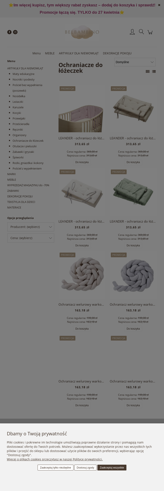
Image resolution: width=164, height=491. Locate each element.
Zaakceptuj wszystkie (112, 467)
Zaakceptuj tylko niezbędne (55, 467)
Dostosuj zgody (85, 467)
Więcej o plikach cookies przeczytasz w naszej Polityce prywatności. (55, 459)
